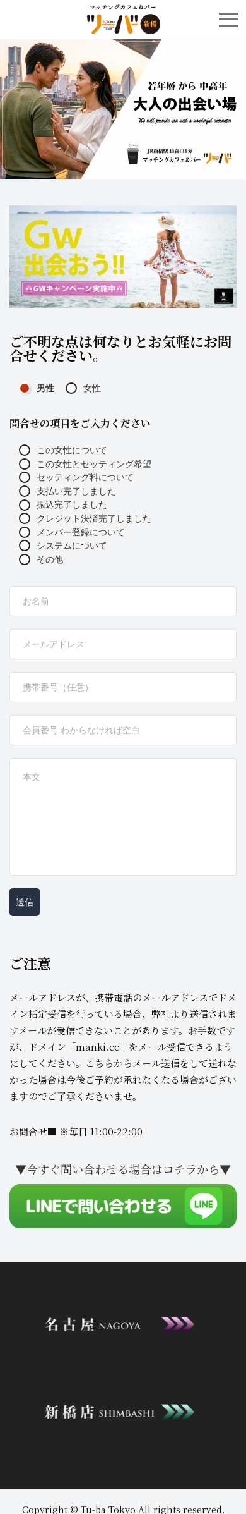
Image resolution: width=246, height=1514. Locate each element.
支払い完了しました (67, 491)
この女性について (63, 450)
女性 (83, 388)
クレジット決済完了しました (85, 518)
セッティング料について (76, 477)
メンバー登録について (72, 532)
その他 (41, 559)
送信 (24, 902)
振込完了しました (63, 504)
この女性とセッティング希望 (85, 464)
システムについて (63, 545)
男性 (36, 388)
